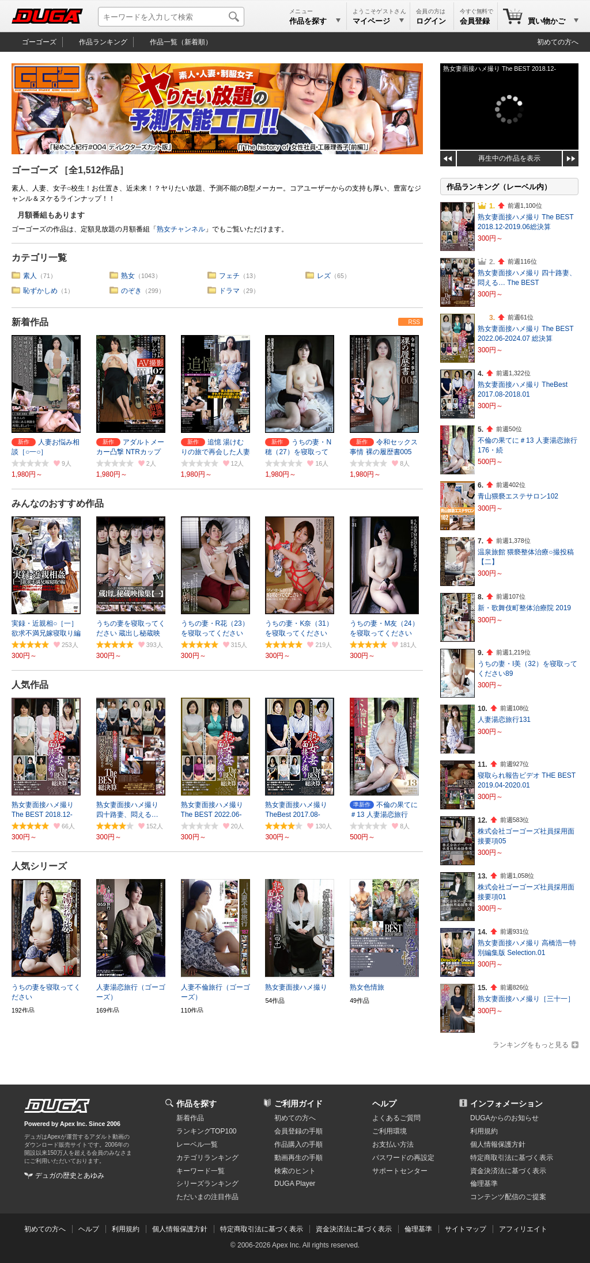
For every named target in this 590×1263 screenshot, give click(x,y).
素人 (30, 276)
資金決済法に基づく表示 (354, 1229)
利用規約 (484, 1131)
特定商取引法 (511, 1158)
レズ (324, 276)
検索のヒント (295, 1171)
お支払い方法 (393, 1144)
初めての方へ (557, 42)
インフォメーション (506, 1103)
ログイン (431, 21)
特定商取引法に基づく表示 (261, 1229)
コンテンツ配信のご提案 (508, 1197)
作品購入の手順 (298, 1144)
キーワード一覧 (200, 1171)
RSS (414, 322)
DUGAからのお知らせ (504, 1118)
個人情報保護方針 (497, 1144)
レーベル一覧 (197, 1144)
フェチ (229, 276)
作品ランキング (103, 42)
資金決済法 (508, 1171)
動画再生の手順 (298, 1158)
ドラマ (229, 291)
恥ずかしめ (40, 291)
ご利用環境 (389, 1131)
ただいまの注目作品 (207, 1197)
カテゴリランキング (207, 1158)
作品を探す (196, 1103)
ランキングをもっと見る (531, 1045)
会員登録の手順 (298, 1131)
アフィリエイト (523, 1229)
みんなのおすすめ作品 (58, 503)
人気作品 (30, 685)
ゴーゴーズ (39, 42)
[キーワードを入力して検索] (171, 16)
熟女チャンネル (181, 229)
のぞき (131, 291)
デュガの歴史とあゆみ (69, 1175)
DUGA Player (294, 1184)
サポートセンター (400, 1171)
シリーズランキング (207, 1184)
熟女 (128, 276)
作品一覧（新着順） (181, 42)
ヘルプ (384, 1103)
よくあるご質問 (396, 1118)
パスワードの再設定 (403, 1158)
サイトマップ (465, 1229)
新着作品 (30, 322)
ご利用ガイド (298, 1103)
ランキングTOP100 (206, 1131)
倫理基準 (484, 1184)
